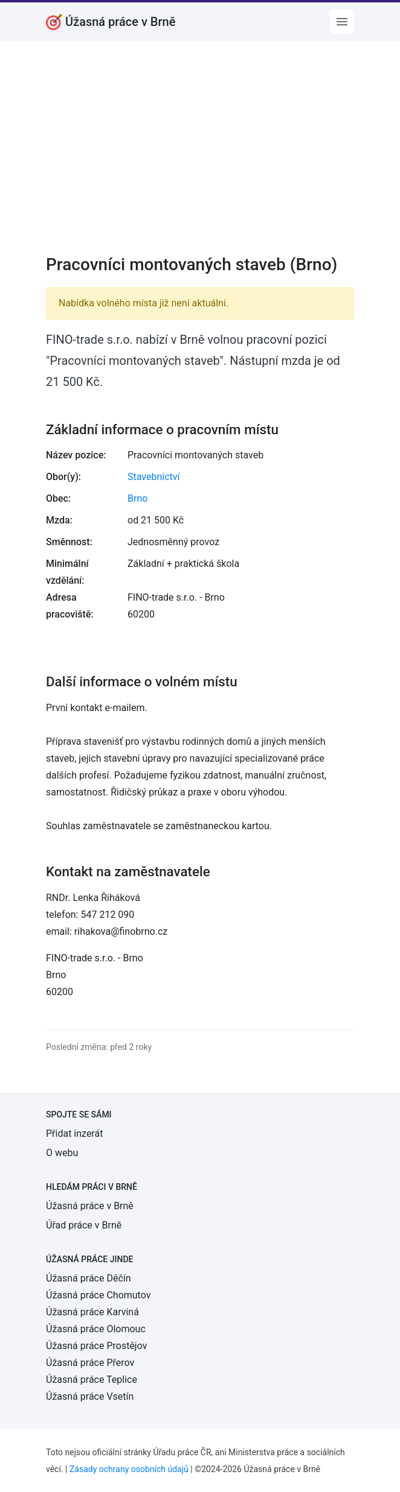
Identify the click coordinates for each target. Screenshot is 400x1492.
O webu (62, 1153)
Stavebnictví (153, 476)
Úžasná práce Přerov (90, 1362)
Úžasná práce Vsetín (90, 1396)
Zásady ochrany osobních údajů (129, 1469)
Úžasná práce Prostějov (96, 1345)
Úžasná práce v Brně (90, 1206)
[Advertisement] (200, 155)
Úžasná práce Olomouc (96, 1329)
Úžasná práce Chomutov (98, 1295)
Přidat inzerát (74, 1133)
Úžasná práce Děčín (88, 1278)
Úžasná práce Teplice (91, 1379)
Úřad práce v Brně (83, 1225)
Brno (137, 498)
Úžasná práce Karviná (92, 1312)
